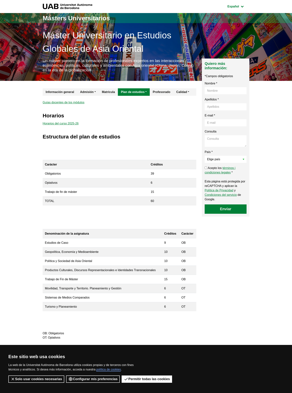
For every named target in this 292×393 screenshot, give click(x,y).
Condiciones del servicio (221, 195)
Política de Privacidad (219, 190)
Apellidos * (212, 100)
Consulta (210, 132)
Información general (60, 92)
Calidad (181, 92)
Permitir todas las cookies (147, 379)
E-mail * (210, 116)
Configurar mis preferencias (93, 379)
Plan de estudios (133, 92)
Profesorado (161, 92)
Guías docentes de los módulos (63, 103)
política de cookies (108, 369)
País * (209, 152)
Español (238, 6)
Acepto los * (220, 171)
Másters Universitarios (79, 18)
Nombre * (211, 84)
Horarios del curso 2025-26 (61, 124)
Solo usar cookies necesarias (36, 379)
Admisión (87, 92)
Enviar (225, 209)
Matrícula (108, 92)
